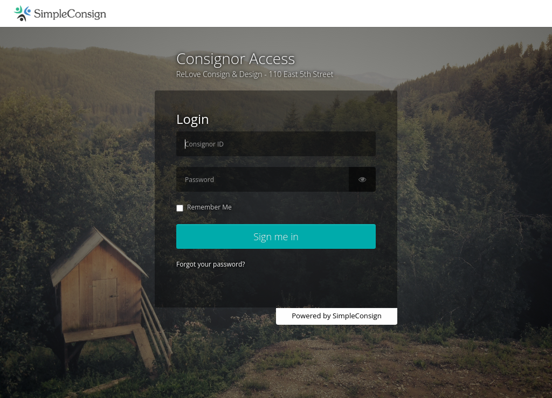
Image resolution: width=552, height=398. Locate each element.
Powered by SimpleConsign (337, 315)
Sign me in (276, 236)
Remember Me (204, 207)
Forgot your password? (210, 264)
